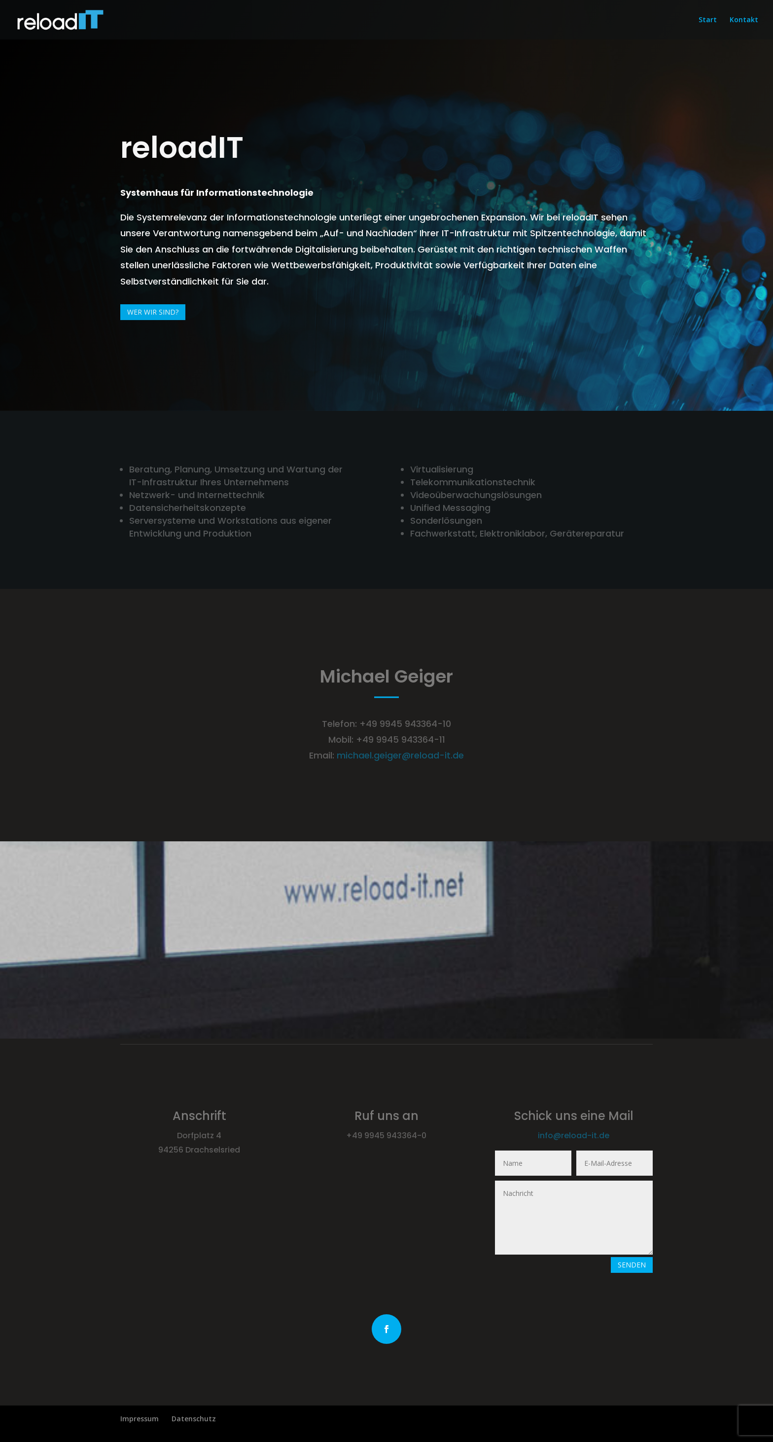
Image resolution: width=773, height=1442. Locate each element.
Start (708, 20)
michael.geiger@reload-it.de (400, 755)
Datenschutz (194, 1418)
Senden (632, 1264)
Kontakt (744, 20)
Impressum (139, 1418)
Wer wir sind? (152, 312)
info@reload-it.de (573, 1135)
